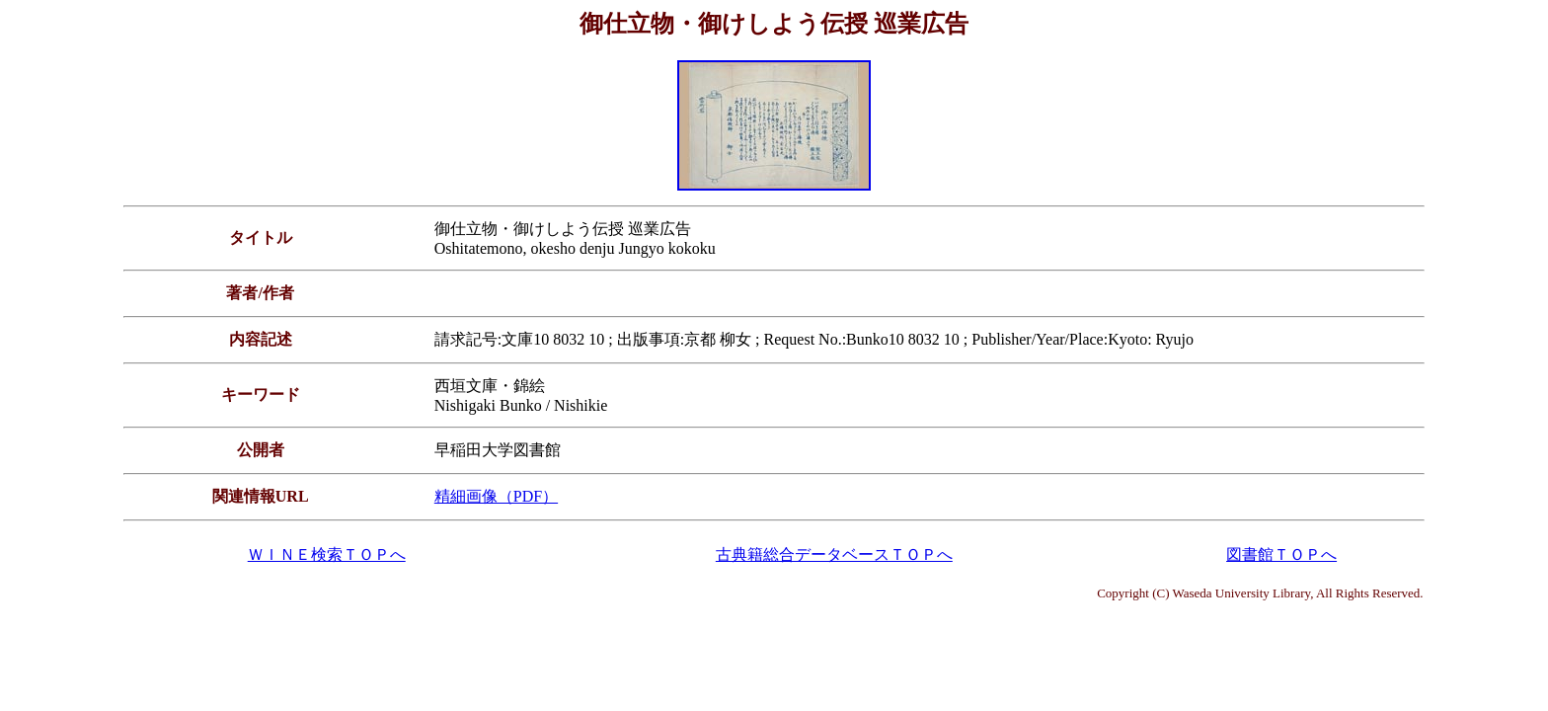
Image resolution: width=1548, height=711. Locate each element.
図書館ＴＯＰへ (1281, 554)
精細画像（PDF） (496, 496)
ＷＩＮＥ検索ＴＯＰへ (327, 554)
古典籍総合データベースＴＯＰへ (834, 554)
